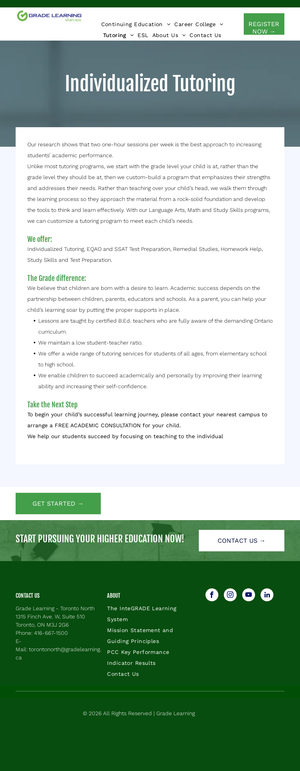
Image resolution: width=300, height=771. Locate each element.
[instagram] (230, 595)
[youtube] (248, 595)
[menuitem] (136, 24)
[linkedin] (267, 595)
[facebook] (211, 595)
